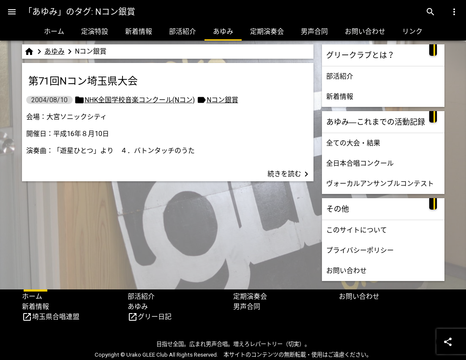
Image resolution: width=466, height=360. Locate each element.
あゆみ (223, 31)
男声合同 (314, 31)
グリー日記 (155, 317)
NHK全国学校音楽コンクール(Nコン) (139, 100)
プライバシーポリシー (360, 250)
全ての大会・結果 (353, 143)
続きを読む (289, 174)
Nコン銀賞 (222, 100)
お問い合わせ (365, 31)
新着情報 (138, 31)
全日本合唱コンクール (360, 163)
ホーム (54, 31)
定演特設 (94, 31)
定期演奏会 (267, 31)
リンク (412, 31)
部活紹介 (182, 31)
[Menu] (12, 12)
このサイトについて (356, 230)
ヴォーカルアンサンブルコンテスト (380, 184)
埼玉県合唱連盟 (55, 317)
